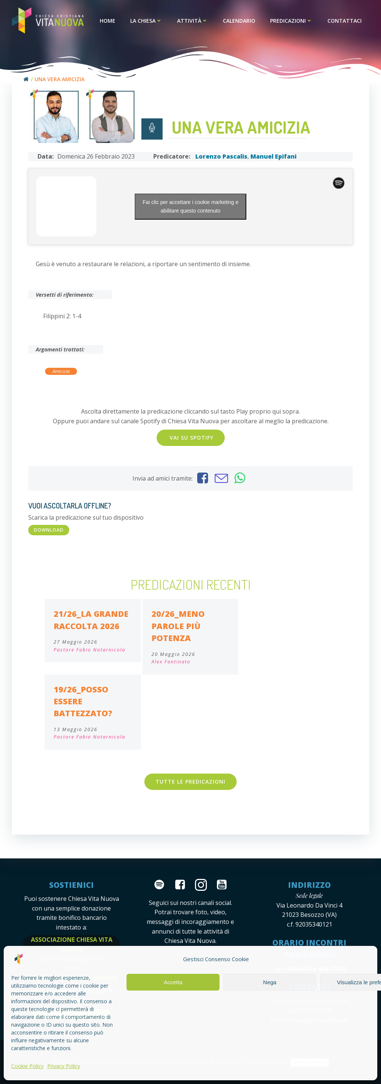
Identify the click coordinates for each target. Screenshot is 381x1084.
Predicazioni (291, 20)
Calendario (239, 20)
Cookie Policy (27, 1065)
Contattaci (344, 20)
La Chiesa (146, 20)
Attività (192, 20)
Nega (269, 982)
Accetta (173, 982)
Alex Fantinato (170, 661)
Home (107, 20)
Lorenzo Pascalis (221, 156)
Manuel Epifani (273, 156)
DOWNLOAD (49, 530)
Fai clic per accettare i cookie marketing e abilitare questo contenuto (190, 206)
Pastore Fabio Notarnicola (89, 649)
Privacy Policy (63, 1065)
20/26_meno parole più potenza (178, 625)
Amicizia (61, 371)
